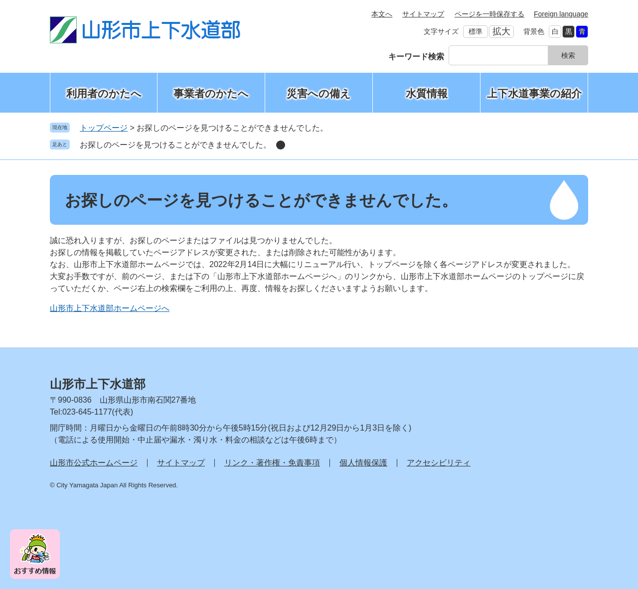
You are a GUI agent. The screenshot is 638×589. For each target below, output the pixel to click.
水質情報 (427, 93)
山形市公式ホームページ (94, 462)
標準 (475, 31)
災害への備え (319, 93)
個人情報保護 (363, 462)
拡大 (501, 31)
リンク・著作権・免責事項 (272, 462)
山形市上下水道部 (98, 384)
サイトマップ (423, 14)
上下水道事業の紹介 (534, 93)
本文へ (381, 14)
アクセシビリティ (439, 462)
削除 (280, 145)
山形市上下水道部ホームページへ (109, 308)
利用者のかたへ (104, 93)
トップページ (104, 128)
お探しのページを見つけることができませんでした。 (175, 145)
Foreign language (561, 14)
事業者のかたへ (211, 93)
